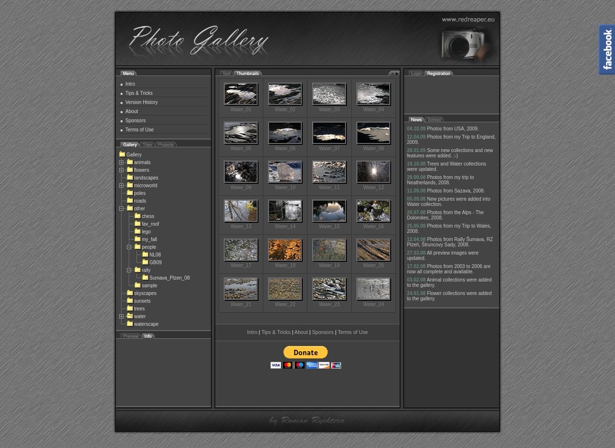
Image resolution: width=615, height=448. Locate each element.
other (135, 208)
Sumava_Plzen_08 (166, 278)
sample (145, 285)
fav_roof (146, 224)
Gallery (130, 154)
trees (135, 308)
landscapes (142, 177)
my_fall (145, 239)
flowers (137, 170)
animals (138, 162)
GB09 (152, 262)
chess (144, 216)
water (136, 316)
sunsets (138, 301)
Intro (130, 84)
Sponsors (135, 120)
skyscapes (141, 293)
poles (136, 193)
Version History (141, 102)
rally (142, 270)
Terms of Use (139, 129)
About (131, 111)
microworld (141, 185)
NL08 (151, 254)
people (145, 247)
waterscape (142, 324)
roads (136, 201)
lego (142, 231)
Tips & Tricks (139, 93)
